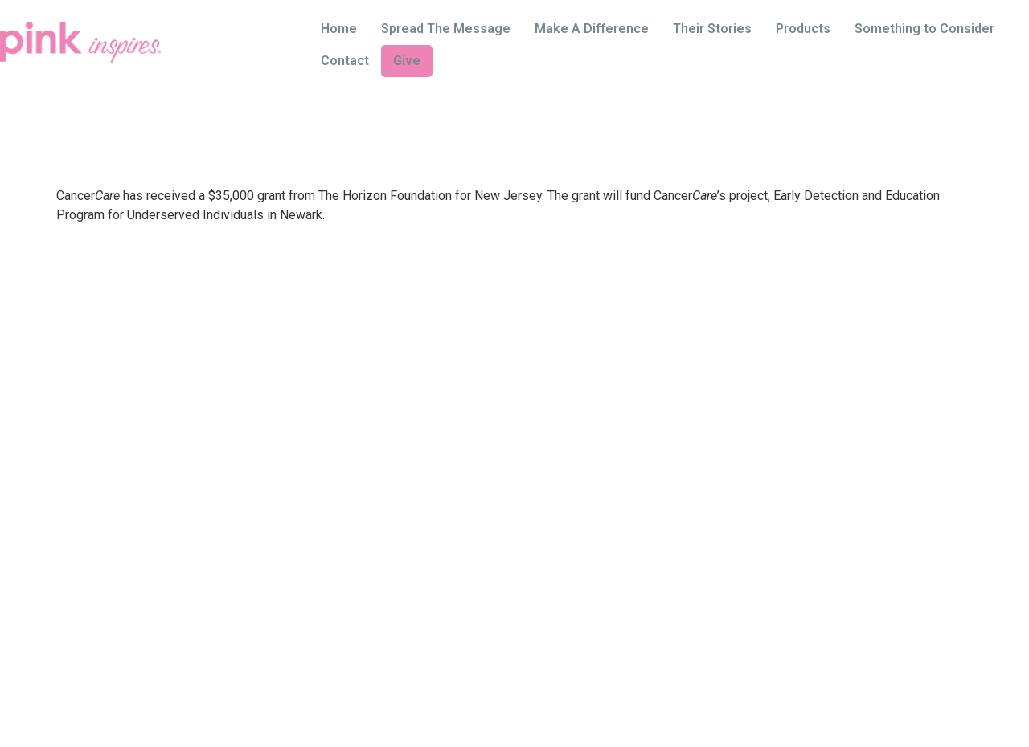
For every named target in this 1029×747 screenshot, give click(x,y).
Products (803, 28)
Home (339, 28)
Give (406, 60)
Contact (345, 60)
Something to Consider (924, 28)
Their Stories (712, 28)
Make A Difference (592, 28)
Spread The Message (445, 28)
